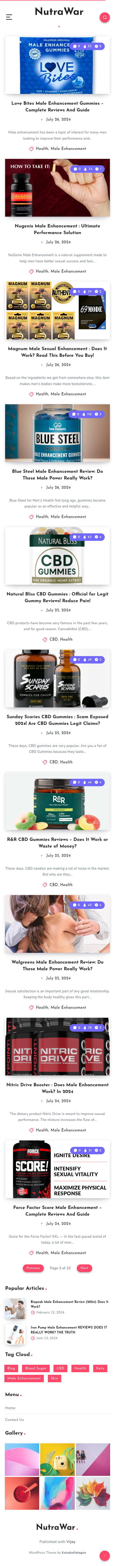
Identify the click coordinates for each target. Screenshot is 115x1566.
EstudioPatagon (74, 1553)
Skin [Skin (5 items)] (54, 1378)
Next (84, 1268)
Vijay (70, 1541)
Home (10, 1408)
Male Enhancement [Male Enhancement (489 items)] (24, 1378)
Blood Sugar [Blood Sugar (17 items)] (35, 1368)
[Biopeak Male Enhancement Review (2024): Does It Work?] (15, 1309)
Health (42, 149)
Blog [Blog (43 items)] (11, 1368)
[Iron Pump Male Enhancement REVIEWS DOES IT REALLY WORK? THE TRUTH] (15, 1334)
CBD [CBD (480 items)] (60, 1368)
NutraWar (59, 17)
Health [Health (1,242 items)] (80, 1368)
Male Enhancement (68, 149)
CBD (54, 640)
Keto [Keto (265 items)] (100, 1368)
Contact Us (14, 1419)
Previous (33, 1268)
